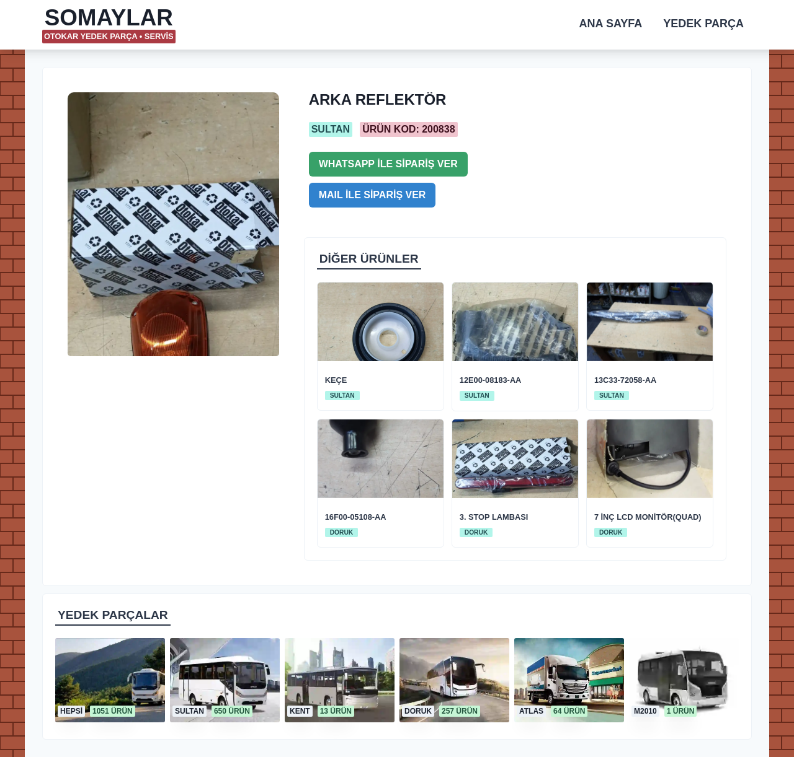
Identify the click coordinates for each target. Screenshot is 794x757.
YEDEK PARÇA (703, 23)
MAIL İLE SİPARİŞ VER (372, 195)
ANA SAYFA (611, 23)
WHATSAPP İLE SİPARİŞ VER (388, 164)
